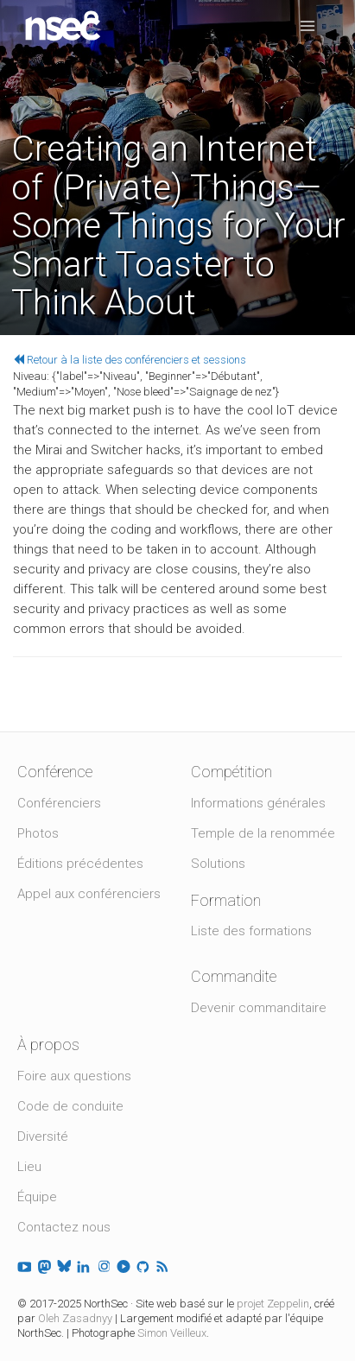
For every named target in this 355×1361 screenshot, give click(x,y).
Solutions (218, 863)
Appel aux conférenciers (89, 894)
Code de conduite (70, 1106)
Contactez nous (64, 1227)
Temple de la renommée (263, 833)
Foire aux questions (74, 1076)
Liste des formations (251, 931)
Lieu (29, 1166)
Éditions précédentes (80, 863)
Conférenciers (59, 803)
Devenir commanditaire (258, 1008)
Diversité (42, 1136)
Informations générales (258, 803)
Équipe (37, 1197)
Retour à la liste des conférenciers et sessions (129, 359)
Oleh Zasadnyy (75, 1318)
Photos (38, 833)
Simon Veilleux (171, 1332)
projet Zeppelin (273, 1303)
